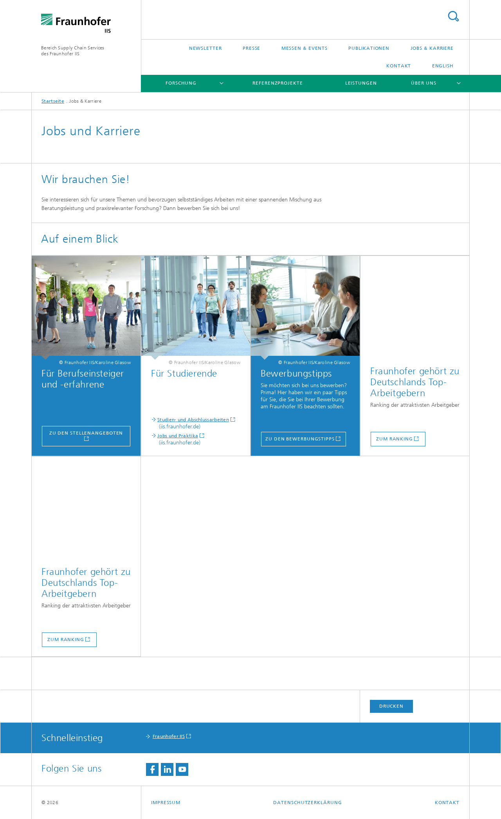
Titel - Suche (453, 16)
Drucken (391, 706)
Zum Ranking (394, 439)
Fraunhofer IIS (169, 736)
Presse (251, 48)
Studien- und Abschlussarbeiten (193, 419)
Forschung (181, 83)
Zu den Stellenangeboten (86, 433)
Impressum (165, 802)
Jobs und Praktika (177, 435)
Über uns (423, 83)
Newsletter (205, 48)
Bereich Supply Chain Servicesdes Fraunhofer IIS (73, 50)
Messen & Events (304, 48)
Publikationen (368, 48)
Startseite (52, 101)
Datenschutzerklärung (307, 802)
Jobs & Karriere (432, 48)
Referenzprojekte (277, 83)
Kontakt (398, 66)
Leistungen (361, 83)
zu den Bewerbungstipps (300, 439)
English (443, 66)
